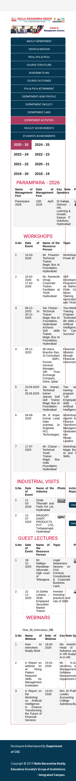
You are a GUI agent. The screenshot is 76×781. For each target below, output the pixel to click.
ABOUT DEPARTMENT (39, 41)
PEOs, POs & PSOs (39, 57)
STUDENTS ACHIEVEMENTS (39, 135)
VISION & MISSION (39, 49)
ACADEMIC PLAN (39, 72)
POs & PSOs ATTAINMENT (39, 88)
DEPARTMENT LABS (39, 112)
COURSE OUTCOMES (39, 80)
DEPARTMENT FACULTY (39, 104)
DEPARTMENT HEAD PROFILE (39, 96)
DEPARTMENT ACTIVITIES (39, 120)
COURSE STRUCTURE (39, 64)
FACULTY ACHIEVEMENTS (39, 128)
